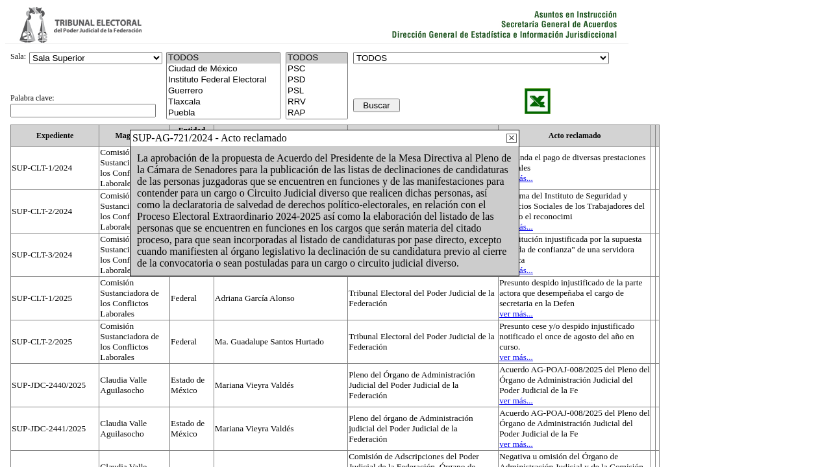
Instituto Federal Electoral (223, 80)
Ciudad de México (223, 69)
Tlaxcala (223, 102)
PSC (316, 69)
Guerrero (223, 91)
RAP (316, 113)
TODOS (316, 58)
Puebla (223, 113)
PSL (316, 91)
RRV (316, 102)
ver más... (516, 313)
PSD (316, 80)
